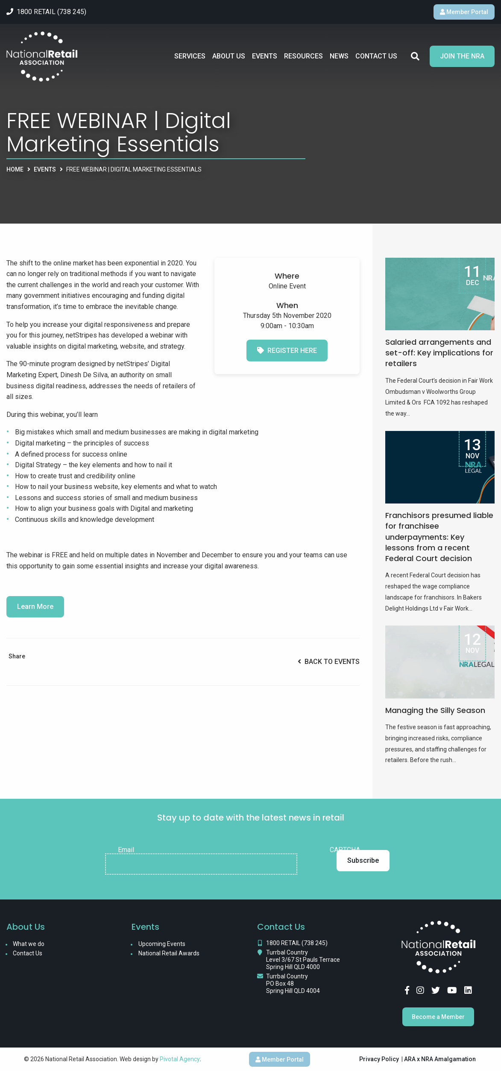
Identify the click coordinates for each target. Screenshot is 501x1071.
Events (264, 56)
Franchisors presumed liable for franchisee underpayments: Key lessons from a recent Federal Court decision (439, 537)
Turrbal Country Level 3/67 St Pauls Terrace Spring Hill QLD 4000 (303, 959)
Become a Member (438, 1016)
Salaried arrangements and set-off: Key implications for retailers (439, 353)
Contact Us (376, 56)
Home (14, 169)
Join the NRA (462, 56)
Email (126, 850)
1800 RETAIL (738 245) (297, 943)
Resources (303, 56)
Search (415, 56)
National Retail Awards (168, 953)
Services (189, 56)
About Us (228, 56)
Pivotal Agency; (180, 1059)
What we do (28, 943)
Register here (287, 350)
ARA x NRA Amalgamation (440, 1059)
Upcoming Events (161, 943)
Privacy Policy (379, 1059)
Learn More (35, 606)
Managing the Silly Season (435, 710)
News (339, 56)
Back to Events (329, 662)
